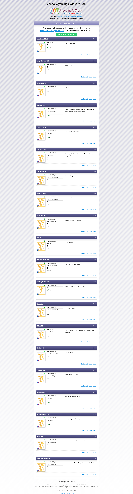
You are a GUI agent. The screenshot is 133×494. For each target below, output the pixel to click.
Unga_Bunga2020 (43, 61)
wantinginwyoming (43, 458)
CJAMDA (40, 326)
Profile (83, 54)
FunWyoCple (41, 149)
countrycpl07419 (42, 39)
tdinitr (39, 237)
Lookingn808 (41, 171)
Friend (94, 54)
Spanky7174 (41, 105)
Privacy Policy (70, 493)
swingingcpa (41, 215)
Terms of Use (62, 493)
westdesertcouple (43, 260)
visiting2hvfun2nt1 (43, 282)
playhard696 (41, 392)
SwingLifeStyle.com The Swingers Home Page (69, 16)
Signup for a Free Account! (66, 34)
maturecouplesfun (43, 414)
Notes (90, 54)
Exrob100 (40, 304)
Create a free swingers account (52, 31)
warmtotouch (41, 370)
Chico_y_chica (42, 127)
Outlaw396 (40, 348)
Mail (87, 54)
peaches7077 (41, 193)
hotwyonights (41, 83)
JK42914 (40, 436)
